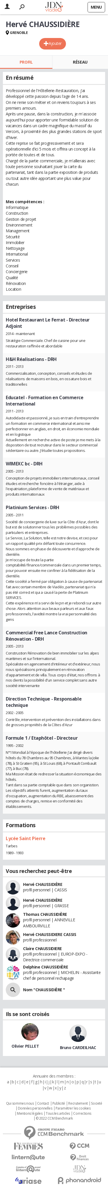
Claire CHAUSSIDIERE (42, 948)
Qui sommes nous (20, 1103)
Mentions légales (29, 1114)
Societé (96, 1103)
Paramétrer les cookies (73, 1108)
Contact (43, 1103)
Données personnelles (35, 1108)
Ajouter (55, 43)
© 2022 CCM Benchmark (54, 1118)
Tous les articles (58, 1114)
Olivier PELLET (25, 1046)
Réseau (80, 62)
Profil (26, 62)
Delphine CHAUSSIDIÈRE (45, 967)
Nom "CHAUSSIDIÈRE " (44, 989)
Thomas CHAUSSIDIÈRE (45, 914)
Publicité (58, 1103)
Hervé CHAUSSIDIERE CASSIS (49, 934)
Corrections (82, 1114)
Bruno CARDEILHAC (78, 1047)
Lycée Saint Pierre (25, 838)
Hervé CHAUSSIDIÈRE (42, 884)
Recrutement (78, 1103)
